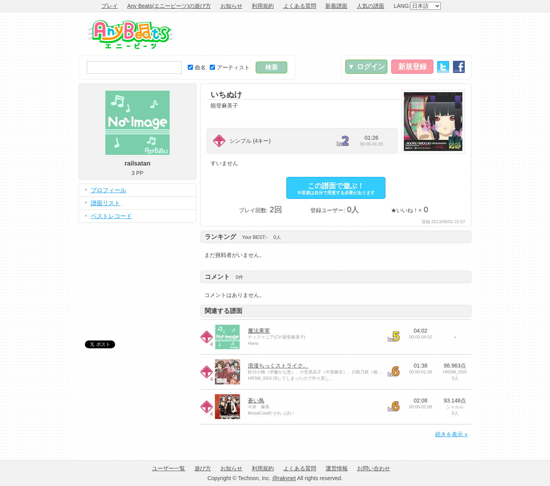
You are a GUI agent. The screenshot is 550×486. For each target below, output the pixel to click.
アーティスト (230, 67)
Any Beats (130, 34)
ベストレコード (111, 216)
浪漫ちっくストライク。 (278, 365)
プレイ (109, 6)
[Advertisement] (328, 33)
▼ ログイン (366, 67)
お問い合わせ (373, 468)
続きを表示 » (451, 434)
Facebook (459, 67)
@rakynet (284, 478)
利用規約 (263, 6)
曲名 (197, 67)
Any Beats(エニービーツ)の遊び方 (169, 6)
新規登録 (412, 67)
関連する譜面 (223, 311)
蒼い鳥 (256, 400)
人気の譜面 (370, 6)
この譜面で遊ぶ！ (336, 188)
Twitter (443, 67)
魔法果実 (259, 331)
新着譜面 (336, 6)
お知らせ (231, 6)
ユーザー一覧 (168, 468)
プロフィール (108, 190)
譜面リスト (105, 203)
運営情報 (337, 468)
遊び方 (202, 468)
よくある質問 (299, 6)
